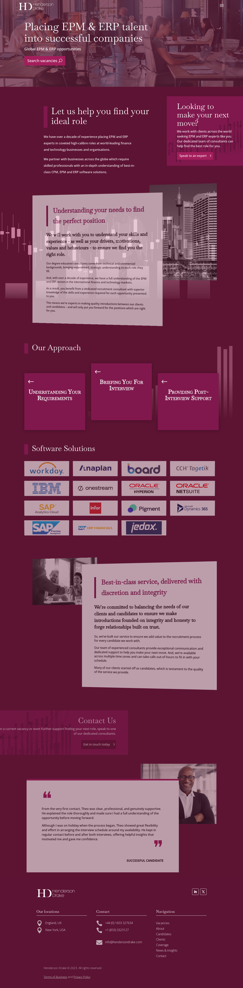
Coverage (162, 945)
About (160, 928)
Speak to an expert (214, 156)
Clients (160, 939)
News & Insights (166, 950)
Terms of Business (55, 977)
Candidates (163, 934)
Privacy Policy (81, 977)
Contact (161, 956)
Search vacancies (42, 60)
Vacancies (162, 923)
